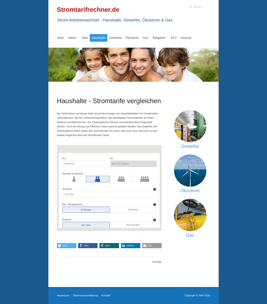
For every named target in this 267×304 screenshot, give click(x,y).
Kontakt (105, 295)
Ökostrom (190, 190)
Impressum (63, 295)
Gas (190, 235)
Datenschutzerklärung (85, 295)
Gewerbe (190, 146)
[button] (66, 245)
